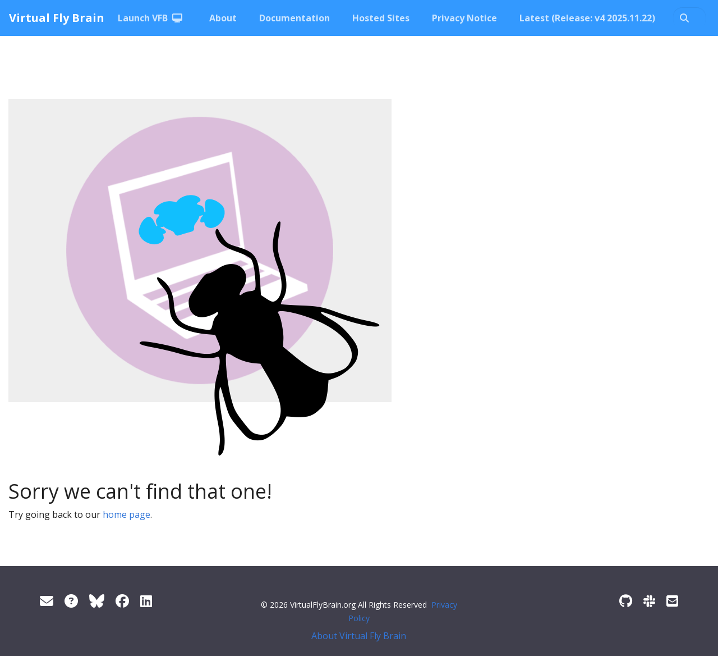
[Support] (46, 600)
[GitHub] (625, 600)
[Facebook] (122, 600)
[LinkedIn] (146, 600)
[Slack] (649, 600)
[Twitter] (96, 600)
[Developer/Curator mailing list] (672, 600)
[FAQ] (71, 600)
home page (126, 514)
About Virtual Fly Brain (358, 636)
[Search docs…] (689, 18)
